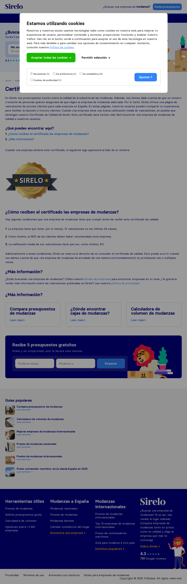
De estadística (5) (93, 73)
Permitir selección (96, 57)
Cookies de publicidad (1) (47, 80)
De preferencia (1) (66, 73)
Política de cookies (62, 47)
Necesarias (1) (41, 73)
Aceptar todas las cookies (51, 57)
